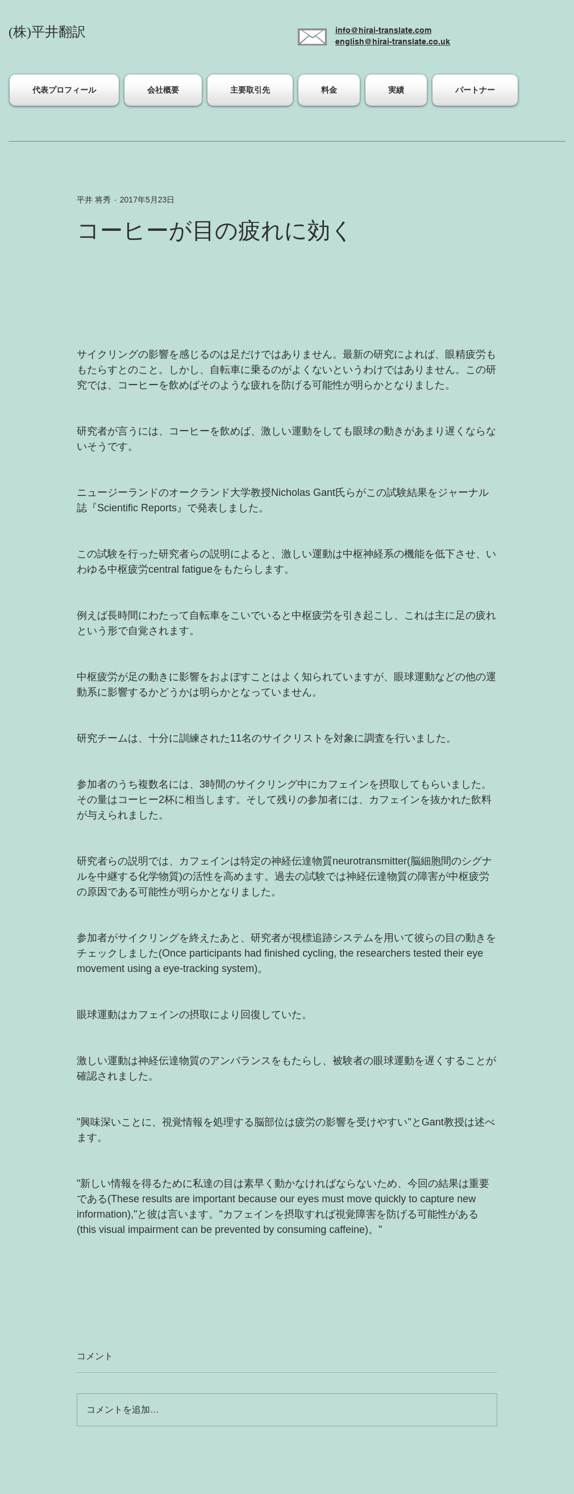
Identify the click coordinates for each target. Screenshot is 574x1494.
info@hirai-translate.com (383, 30)
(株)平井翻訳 (47, 31)
